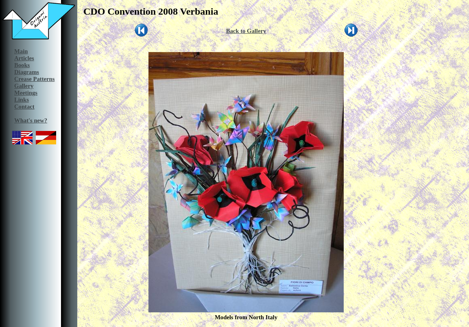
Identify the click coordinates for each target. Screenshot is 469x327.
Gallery (23, 86)
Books (22, 65)
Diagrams (26, 72)
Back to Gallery (246, 31)
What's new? (30, 120)
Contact (24, 106)
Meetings (25, 92)
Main (21, 51)
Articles (24, 58)
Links (21, 99)
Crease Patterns (34, 79)
